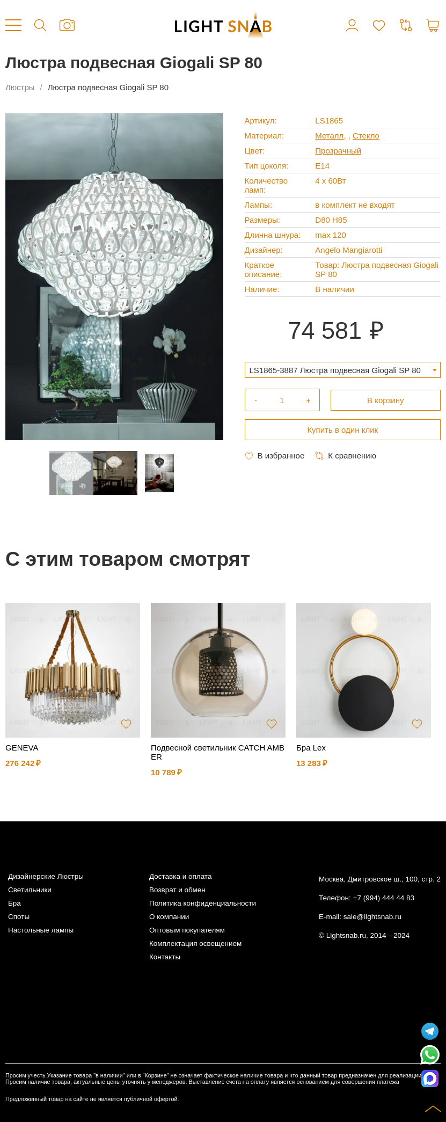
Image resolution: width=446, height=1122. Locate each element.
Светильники (30, 890)
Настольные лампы (41, 930)
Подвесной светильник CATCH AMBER (217, 752)
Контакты (164, 957)
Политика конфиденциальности (202, 903)
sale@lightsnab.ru (372, 917)
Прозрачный (338, 150)
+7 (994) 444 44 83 (383, 898)
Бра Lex (311, 747)
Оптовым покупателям (187, 930)
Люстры (20, 87)
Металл (329, 135)
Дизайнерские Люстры (46, 876)
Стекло (366, 135)
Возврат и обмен (177, 890)
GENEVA (21, 747)
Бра (14, 903)
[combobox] (343, 370)
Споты (19, 917)
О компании (169, 917)
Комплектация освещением (195, 943)
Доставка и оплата (180, 876)
